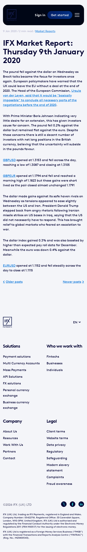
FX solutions (12, 383)
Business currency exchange (16, 405)
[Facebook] (72, 504)
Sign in (40, 15)
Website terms (57, 438)
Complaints (55, 477)
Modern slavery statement (58, 467)
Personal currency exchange (16, 392)
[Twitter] (64, 504)
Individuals (55, 370)
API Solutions (12, 377)
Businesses (54, 363)
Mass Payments (14, 370)
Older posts (14, 282)
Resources (10, 438)
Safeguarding (57, 458)
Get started (60, 15)
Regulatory (55, 451)
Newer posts (72, 282)
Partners (9, 451)
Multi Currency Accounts (21, 363)
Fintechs (53, 356)
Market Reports (45, 31)
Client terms (56, 431)
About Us (10, 431)
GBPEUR (9, 176)
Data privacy (56, 445)
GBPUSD (9, 160)
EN (72, 322)
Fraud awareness (59, 484)
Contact (9, 458)
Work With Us (13, 445)
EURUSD (9, 265)
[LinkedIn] (81, 504)
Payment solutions (17, 356)
